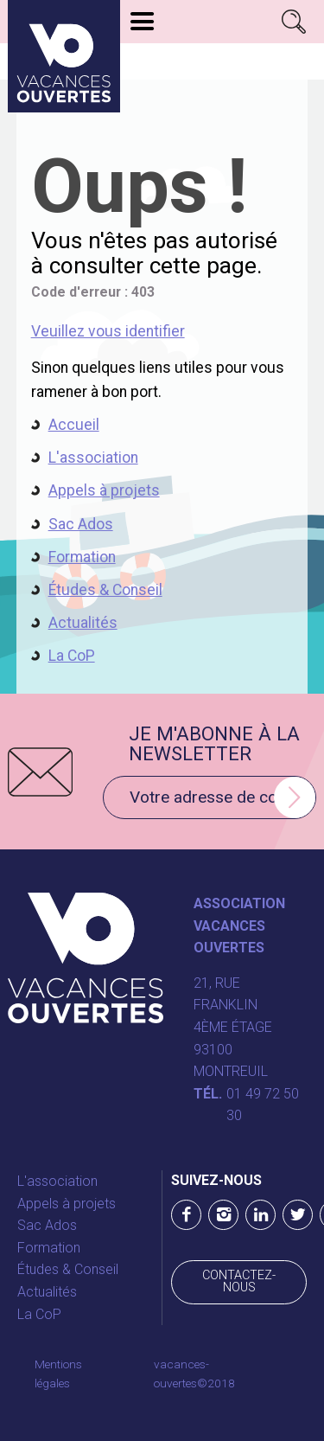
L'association (93, 457)
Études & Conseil (105, 590)
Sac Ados (80, 524)
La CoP (71, 655)
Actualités (83, 622)
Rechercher (294, 21)
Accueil (73, 424)
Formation (82, 557)
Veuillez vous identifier (108, 331)
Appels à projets (104, 490)
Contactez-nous (239, 1281)
